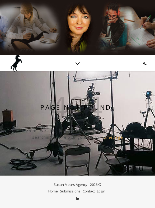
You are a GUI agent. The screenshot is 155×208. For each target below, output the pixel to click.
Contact (89, 191)
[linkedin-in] (77, 198)
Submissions (70, 191)
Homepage (111, 137)
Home (53, 191)
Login (101, 191)
